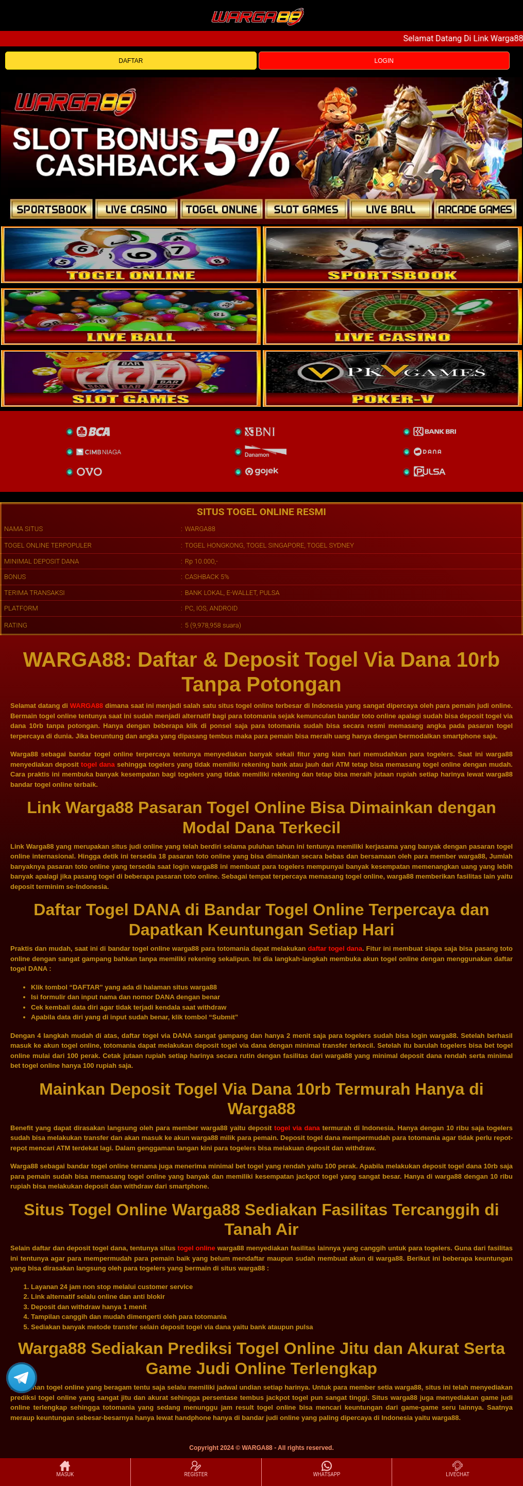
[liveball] (392, 378)
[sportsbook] (131, 316)
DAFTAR (131, 60)
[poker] (131, 378)
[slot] (392, 254)
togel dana (98, 764)
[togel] (131, 254)
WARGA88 (86, 705)
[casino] (392, 316)
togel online (196, 1248)
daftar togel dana (335, 948)
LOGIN (384, 60)
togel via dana (297, 1128)
